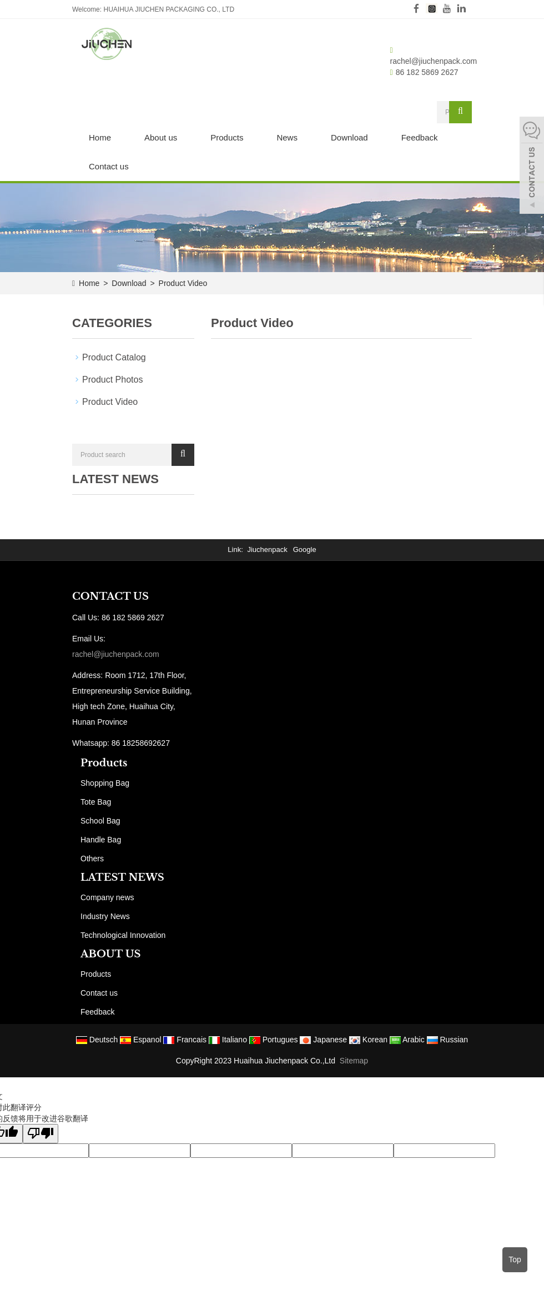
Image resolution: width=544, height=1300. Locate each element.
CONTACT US (110, 596)
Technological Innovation (122, 935)
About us (160, 137)
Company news (107, 897)
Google (304, 549)
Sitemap (354, 1060)
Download (349, 137)
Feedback (419, 137)
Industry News (105, 916)
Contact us (109, 166)
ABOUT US (110, 954)
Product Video (182, 283)
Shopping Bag (104, 783)
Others (92, 858)
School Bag (100, 820)
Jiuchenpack (267, 549)
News (287, 137)
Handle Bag (100, 839)
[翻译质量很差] (40, 1133)
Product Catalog (114, 357)
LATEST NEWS (122, 877)
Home (100, 137)
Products (226, 137)
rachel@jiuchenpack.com (433, 61)
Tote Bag (95, 801)
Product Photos (112, 379)
